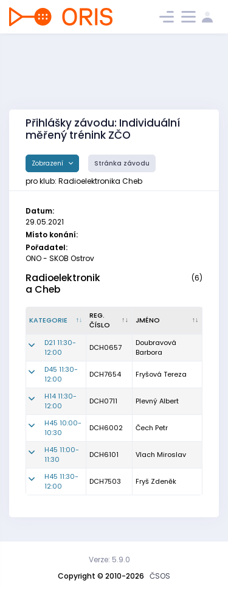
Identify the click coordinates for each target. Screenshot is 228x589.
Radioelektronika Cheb (63, 283)
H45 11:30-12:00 (61, 482)
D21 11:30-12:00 (60, 348)
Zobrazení (48, 163)
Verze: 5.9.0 (109, 559)
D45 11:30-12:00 (61, 374)
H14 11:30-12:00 (60, 401)
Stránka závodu (122, 163)
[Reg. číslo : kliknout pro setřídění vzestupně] (109, 320)
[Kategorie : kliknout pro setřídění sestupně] (56, 320)
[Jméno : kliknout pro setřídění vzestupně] (167, 320)
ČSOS (160, 576)
